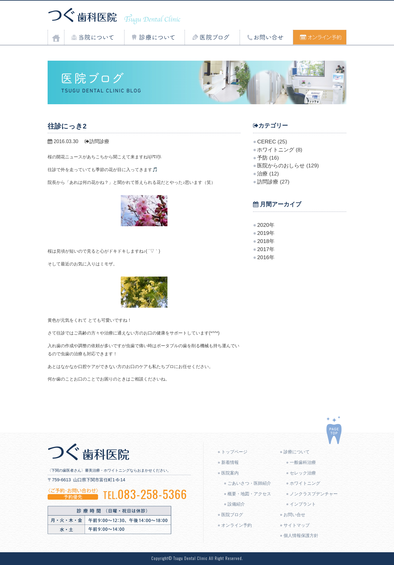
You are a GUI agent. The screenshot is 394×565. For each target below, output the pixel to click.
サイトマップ (297, 525)
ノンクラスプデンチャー (314, 493)
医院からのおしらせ (281, 165)
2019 (263, 233)
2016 (263, 257)
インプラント (303, 504)
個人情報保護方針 (301, 535)
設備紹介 (236, 504)
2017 (263, 249)
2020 (263, 225)
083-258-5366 (145, 493)
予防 (262, 158)
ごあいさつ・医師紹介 (249, 483)
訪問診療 (97, 141)
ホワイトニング (275, 150)
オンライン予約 (236, 525)
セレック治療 (303, 472)
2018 (263, 241)
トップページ (234, 451)
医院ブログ (232, 514)
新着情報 (230, 462)
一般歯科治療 (303, 462)
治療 (262, 173)
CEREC (266, 141)
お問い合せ (294, 514)
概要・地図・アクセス (249, 493)
